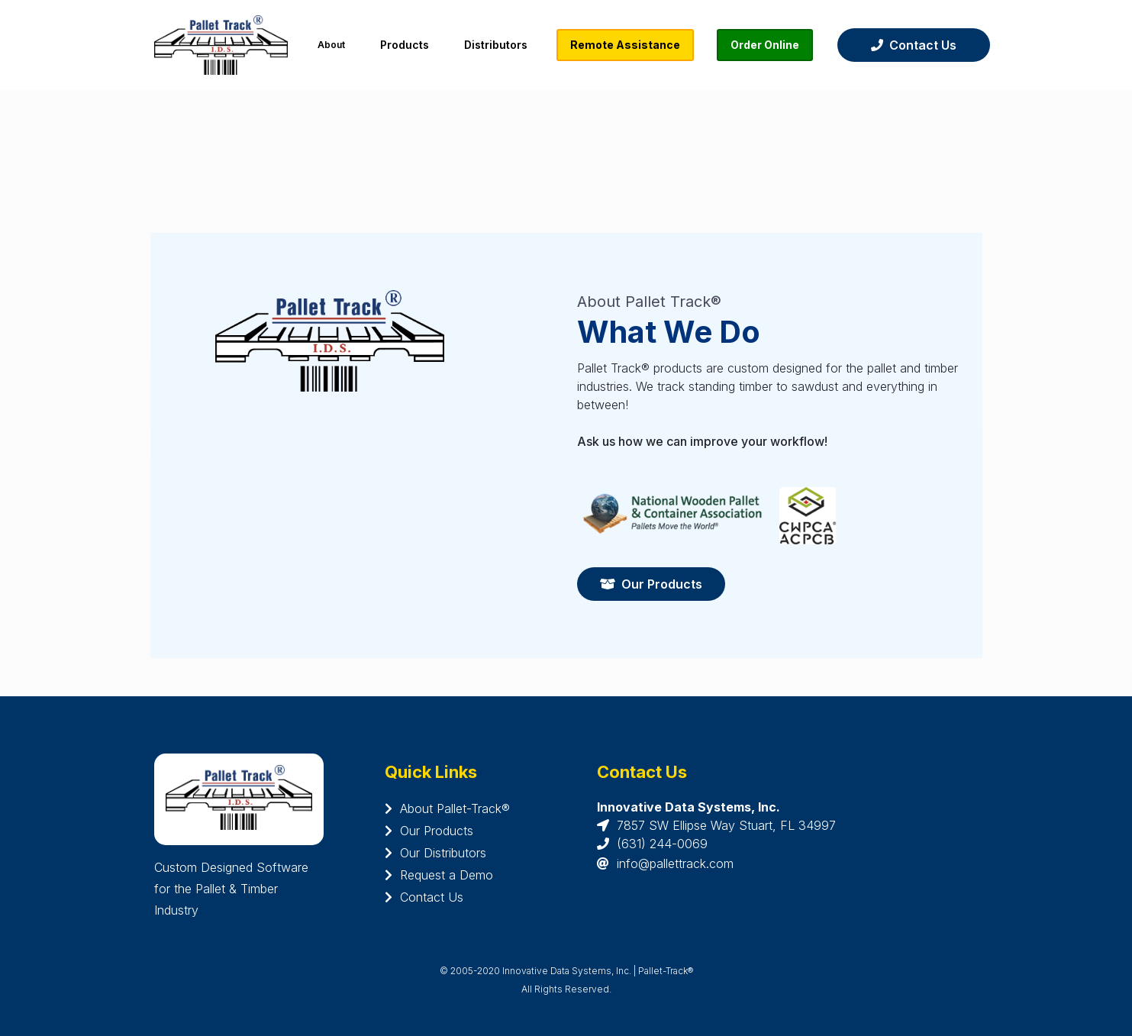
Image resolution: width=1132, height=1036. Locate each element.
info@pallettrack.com (675, 863)
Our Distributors (435, 852)
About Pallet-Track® (447, 808)
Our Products (651, 584)
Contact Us (913, 45)
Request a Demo (439, 875)
